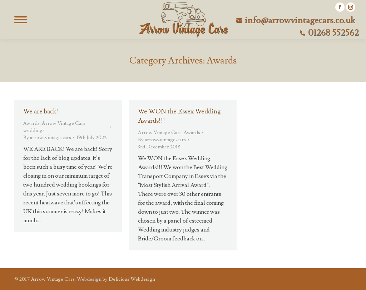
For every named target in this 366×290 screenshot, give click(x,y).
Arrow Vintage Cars (63, 123)
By (47, 137)
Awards (31, 123)
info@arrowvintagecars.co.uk (300, 20)
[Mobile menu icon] (20, 19)
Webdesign (89, 279)
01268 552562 (333, 33)
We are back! (40, 111)
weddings (34, 130)
